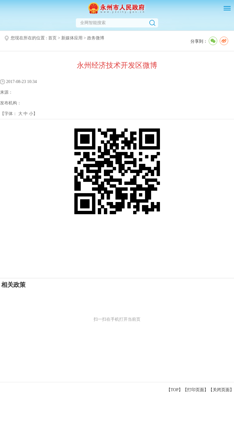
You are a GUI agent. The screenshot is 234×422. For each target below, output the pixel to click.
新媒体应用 (72, 38)
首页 (52, 38)
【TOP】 (174, 390)
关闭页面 (221, 390)
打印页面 (195, 390)
